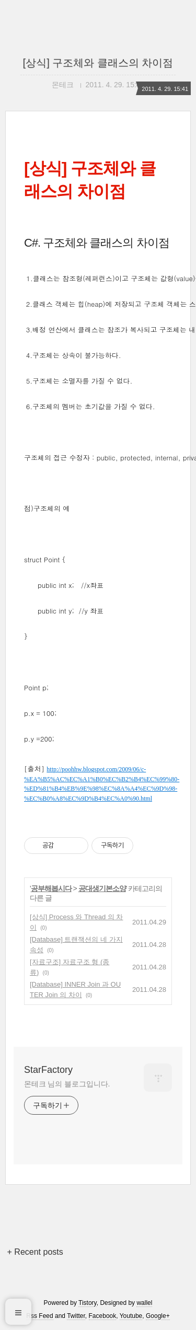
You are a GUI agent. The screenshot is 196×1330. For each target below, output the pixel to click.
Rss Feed (39, 1316)
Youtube (131, 1316)
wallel (144, 1302)
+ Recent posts (35, 1251)
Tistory (87, 1302)
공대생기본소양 (102, 888)
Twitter (76, 1316)
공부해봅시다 (51, 888)
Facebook (103, 1316)
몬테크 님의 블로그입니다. (67, 1084)
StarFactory (48, 1070)
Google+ (158, 1316)
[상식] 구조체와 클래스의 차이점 (98, 62)
